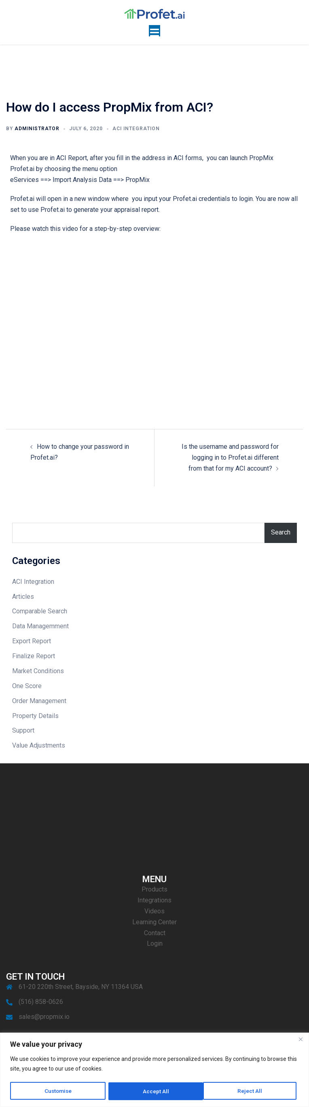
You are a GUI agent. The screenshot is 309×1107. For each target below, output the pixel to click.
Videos (154, 911)
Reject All (156, 1091)
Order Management (39, 701)
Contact (154, 933)
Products (154, 889)
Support (23, 730)
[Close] (300, 1040)
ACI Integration (136, 128)
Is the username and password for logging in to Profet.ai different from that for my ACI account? (230, 457)
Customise (58, 1091)
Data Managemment (40, 626)
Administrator (37, 128)
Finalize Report (33, 656)
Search (280, 532)
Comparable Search (39, 611)
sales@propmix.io (44, 1016)
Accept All (252, 1091)
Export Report (31, 641)
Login (155, 943)
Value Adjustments (38, 745)
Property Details (35, 716)
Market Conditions (38, 671)
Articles (23, 596)
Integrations (154, 900)
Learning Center (154, 922)
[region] (154, 1070)
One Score (27, 686)
